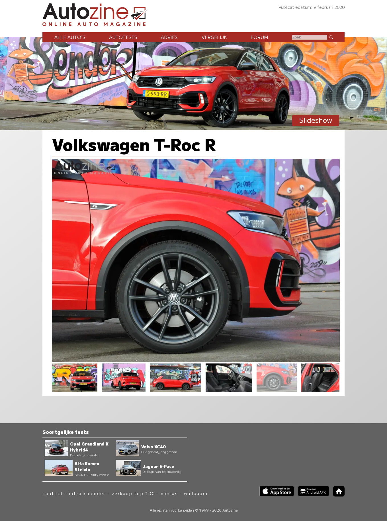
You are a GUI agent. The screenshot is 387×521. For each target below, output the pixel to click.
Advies (169, 37)
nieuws (169, 493)
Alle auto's (69, 37)
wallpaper (196, 493)
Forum (259, 37)
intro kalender (87, 493)
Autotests (123, 37)
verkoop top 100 (133, 493)
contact (52, 493)
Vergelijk (214, 37)
